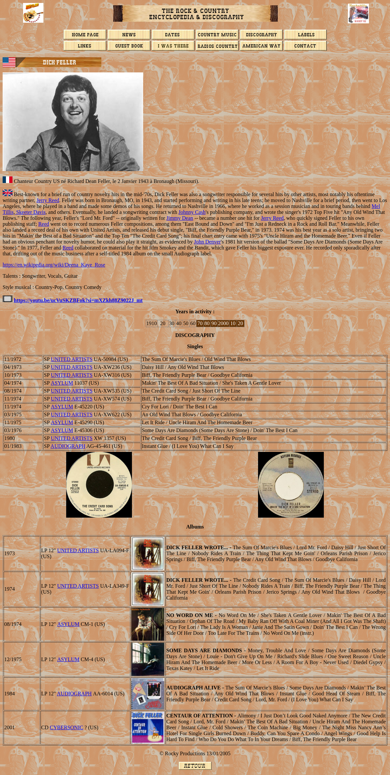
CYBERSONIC (66, 727)
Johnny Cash (191, 212)
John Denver (207, 242)
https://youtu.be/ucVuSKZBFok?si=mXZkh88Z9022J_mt (78, 300)
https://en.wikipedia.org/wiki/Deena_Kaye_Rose (54, 265)
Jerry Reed (48, 200)
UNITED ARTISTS (71, 359)
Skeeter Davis (30, 212)
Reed (43, 224)
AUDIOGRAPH (68, 446)
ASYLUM (62, 383)
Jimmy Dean (179, 218)
